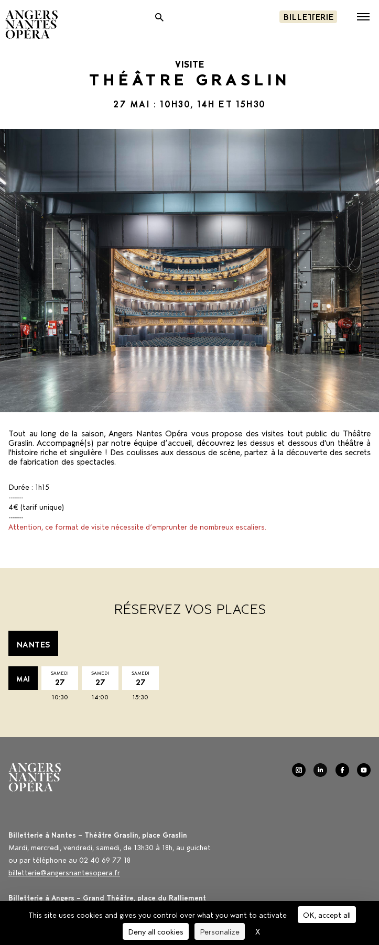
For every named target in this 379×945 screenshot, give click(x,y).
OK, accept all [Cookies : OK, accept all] (327, 914)
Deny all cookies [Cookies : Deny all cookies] (155, 931)
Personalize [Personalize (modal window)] (220, 931)
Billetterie (308, 15)
